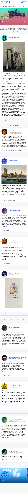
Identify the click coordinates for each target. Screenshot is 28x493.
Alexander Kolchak (14, 210)
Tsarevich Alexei (14, 273)
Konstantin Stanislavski (15, 419)
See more (12, 195)
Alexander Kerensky (15, 385)
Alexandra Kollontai (15, 131)
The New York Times (15, 327)
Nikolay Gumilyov (14, 160)
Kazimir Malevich (14, 37)
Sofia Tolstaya (13, 451)
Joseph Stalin (13, 240)
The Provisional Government (17, 252)
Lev (14, 458)
